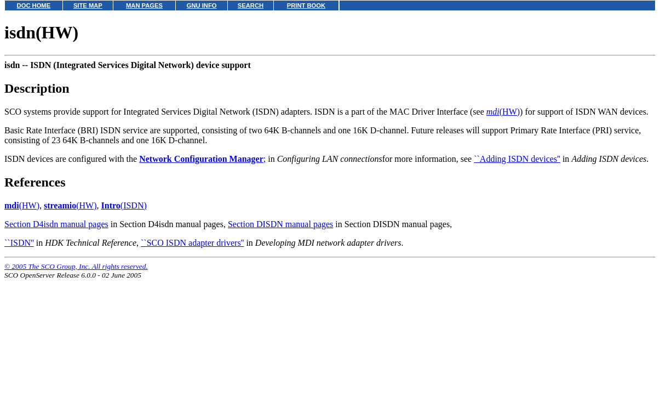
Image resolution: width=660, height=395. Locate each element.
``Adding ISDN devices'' (517, 158)
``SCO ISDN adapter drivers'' (192, 242)
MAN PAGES (144, 5)
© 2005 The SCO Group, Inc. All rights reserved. (76, 266)
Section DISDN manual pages (280, 224)
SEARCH (250, 5)
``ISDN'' (19, 242)
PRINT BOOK (306, 5)
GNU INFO (202, 5)
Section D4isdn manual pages (56, 224)
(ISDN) (124, 205)
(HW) (503, 111)
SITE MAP (87, 5)
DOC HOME (34, 5)
